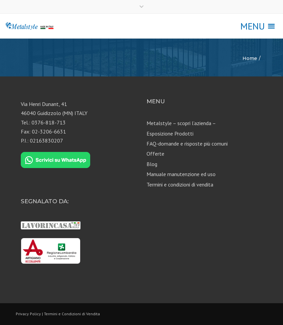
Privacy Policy (28, 313)
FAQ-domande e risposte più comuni (187, 143)
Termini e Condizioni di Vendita (72, 313)
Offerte (155, 153)
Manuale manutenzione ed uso (181, 174)
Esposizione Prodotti (170, 133)
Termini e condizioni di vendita (180, 184)
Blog (152, 164)
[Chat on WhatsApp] (55, 160)
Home (249, 58)
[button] (252, 26)
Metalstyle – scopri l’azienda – (181, 123)
